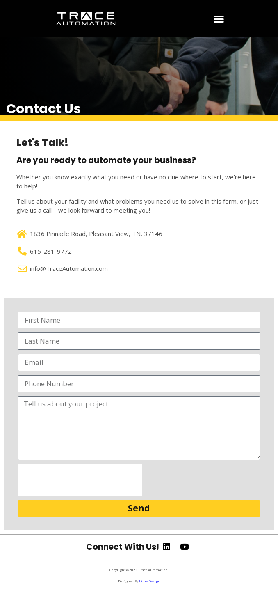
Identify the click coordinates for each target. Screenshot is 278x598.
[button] (218, 18)
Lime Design (149, 581)
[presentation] (80, 480)
